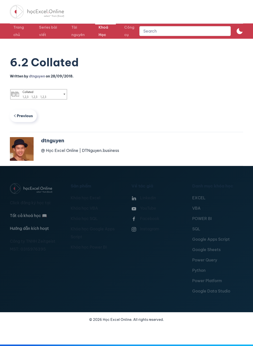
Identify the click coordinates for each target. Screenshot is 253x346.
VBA (196, 208)
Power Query (204, 259)
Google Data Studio (211, 291)
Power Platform (207, 280)
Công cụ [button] (129, 31)
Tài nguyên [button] (78, 31)
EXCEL (199, 197)
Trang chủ (18, 31)
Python (199, 270)
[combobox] (185, 31)
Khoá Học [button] (103, 31)
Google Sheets (206, 249)
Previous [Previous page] (23, 115)
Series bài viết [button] (48, 31)
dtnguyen (37, 76)
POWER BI (202, 218)
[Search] (185, 31)
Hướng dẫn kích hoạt (29, 228)
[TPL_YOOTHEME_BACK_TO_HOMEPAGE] (41, 11)
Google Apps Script (211, 239)
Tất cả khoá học (28, 215)
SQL (196, 228)
